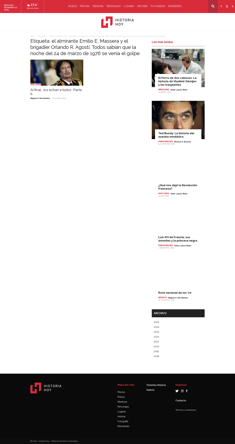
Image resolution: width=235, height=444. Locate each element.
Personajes (114, 6)
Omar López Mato (179, 90)
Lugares (129, 6)
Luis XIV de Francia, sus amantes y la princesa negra (177, 239)
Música (72, 6)
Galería (150, 389)
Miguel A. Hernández (40, 98)
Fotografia (158, 6)
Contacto (180, 400)
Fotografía (123, 421)
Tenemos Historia (156, 385)
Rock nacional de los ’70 (174, 292)
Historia (142, 6)
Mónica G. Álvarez (182, 142)
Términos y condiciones (185, 410)
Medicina (98, 6)
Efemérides (174, 6)
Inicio (32, 36)
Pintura (84, 6)
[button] (213, 6)
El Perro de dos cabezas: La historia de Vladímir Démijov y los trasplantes (177, 81)
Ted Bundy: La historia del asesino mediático (176, 135)
